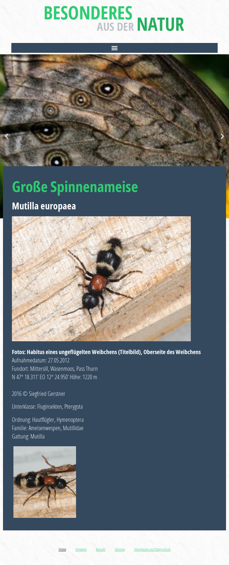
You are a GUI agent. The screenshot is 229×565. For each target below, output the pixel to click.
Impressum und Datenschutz (152, 549)
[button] (114, 48)
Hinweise (81, 549)
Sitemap (120, 549)
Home (62, 549)
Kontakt (101, 549)
